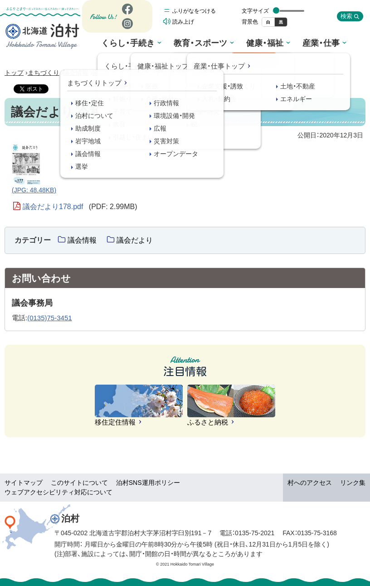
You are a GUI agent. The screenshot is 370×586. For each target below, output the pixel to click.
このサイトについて (79, 482)
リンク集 (352, 482)
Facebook (126, 16)
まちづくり (296, 43)
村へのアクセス (309, 482)
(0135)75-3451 (49, 318)
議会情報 (75, 72)
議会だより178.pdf (80, 206)
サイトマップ (24, 482)
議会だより (108, 72)
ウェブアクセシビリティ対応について (58, 492)
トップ (14, 72)
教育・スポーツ (171, 43)
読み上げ (183, 24)
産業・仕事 (255, 43)
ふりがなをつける (194, 13)
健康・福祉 (216, 43)
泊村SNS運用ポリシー (148, 482)
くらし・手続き (121, 43)
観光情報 (343, 44)
